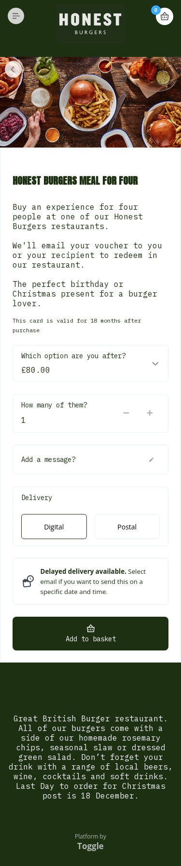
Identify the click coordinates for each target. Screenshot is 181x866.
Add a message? (48, 459)
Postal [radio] (127, 526)
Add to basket (91, 639)
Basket (164, 12)
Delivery (36, 497)
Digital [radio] (54, 526)
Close (13, 69)
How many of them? (54, 405)
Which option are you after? (73, 356)
